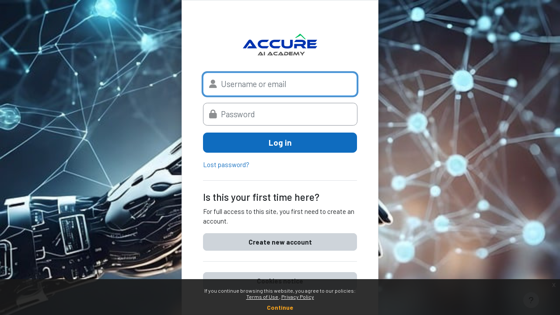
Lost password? (226, 164)
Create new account (280, 242)
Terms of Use (262, 297)
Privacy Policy (297, 297)
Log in (280, 142)
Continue (280, 307)
